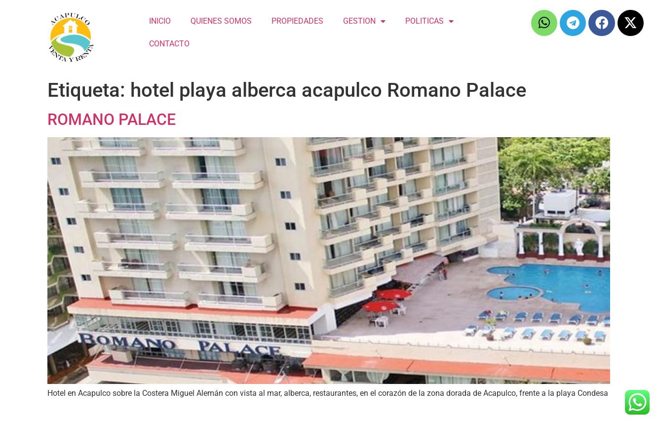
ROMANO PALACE (111, 119)
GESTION (364, 21)
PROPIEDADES (297, 21)
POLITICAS (429, 21)
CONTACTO (169, 43)
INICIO (160, 21)
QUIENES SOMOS (221, 21)
